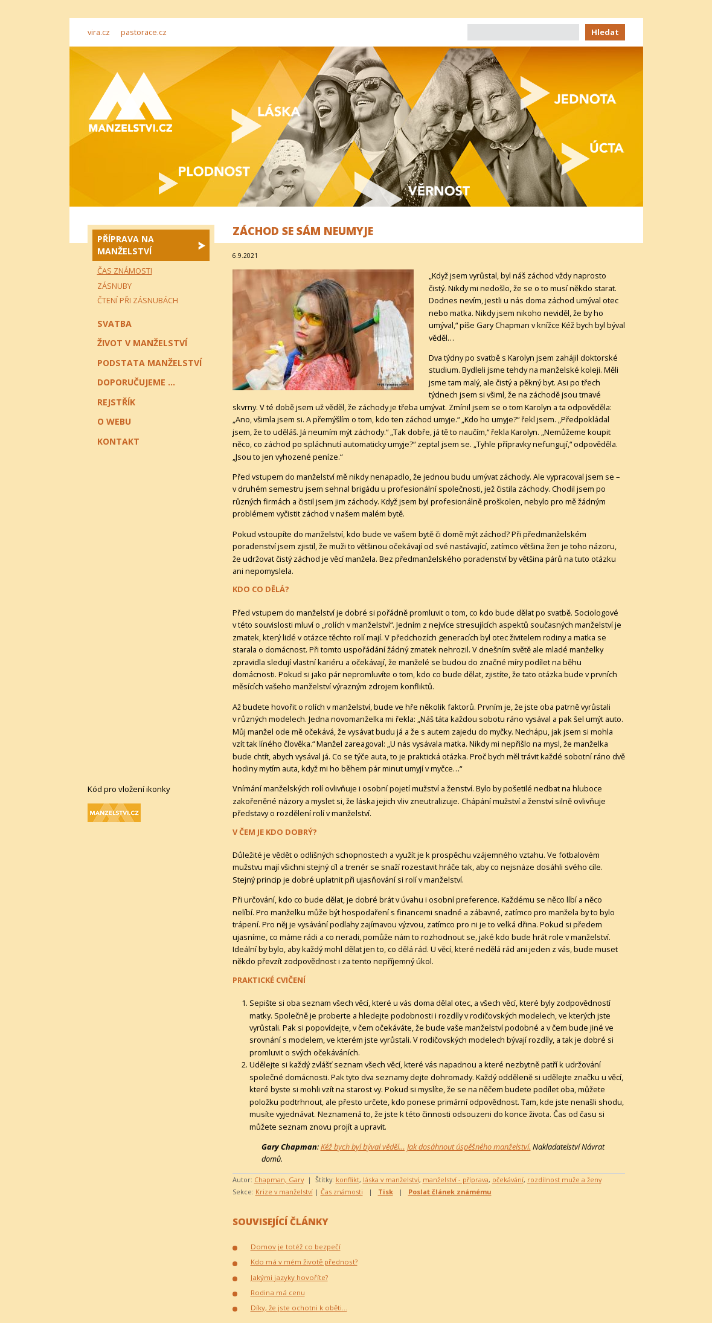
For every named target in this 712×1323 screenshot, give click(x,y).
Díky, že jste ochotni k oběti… (299, 1307)
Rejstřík (116, 402)
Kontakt (118, 441)
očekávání (508, 1179)
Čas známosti (342, 1191)
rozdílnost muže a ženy (564, 1179)
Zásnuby (114, 285)
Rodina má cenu (278, 1292)
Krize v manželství (284, 1191)
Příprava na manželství (125, 245)
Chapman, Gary (279, 1179)
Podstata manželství (149, 363)
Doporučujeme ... (136, 382)
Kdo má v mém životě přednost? (304, 1261)
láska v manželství (391, 1179)
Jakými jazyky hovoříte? (289, 1277)
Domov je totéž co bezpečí (296, 1246)
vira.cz (99, 32)
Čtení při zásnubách (137, 300)
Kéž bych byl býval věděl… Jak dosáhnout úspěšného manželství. (426, 1146)
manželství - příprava (456, 1179)
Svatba (114, 323)
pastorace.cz (144, 32)
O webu (114, 421)
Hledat (605, 32)
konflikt (347, 1179)
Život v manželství (142, 343)
